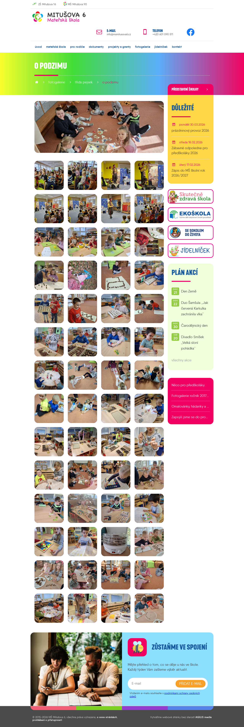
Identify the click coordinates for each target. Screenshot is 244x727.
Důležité (183, 108)
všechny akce (181, 360)
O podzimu (110, 82)
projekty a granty (119, 47)
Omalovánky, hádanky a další (191, 406)
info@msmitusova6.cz (119, 34)
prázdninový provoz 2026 (190, 130)
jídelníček (161, 47)
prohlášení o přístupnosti (47, 719)
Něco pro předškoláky (188, 385)
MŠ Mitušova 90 (77, 4)
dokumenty (96, 47)
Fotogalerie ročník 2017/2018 (191, 396)
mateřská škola (56, 47)
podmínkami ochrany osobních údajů (165, 694)
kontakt (177, 47)
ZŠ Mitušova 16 (47, 4)
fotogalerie (142, 47)
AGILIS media (203, 717)
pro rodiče (77, 47)
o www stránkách (107, 717)
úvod (38, 47)
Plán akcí (185, 272)
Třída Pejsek (84, 82)
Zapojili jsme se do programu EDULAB (191, 417)
